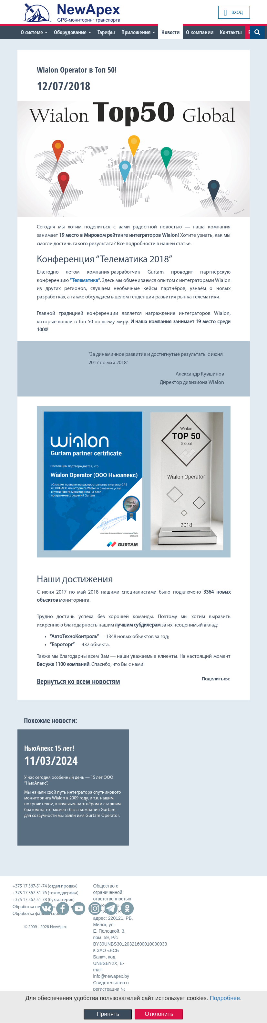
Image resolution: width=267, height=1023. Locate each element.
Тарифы (106, 32)
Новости (170, 32)
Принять (108, 1014)
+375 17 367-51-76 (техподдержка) (45, 893)
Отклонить (159, 1014)
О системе (34, 32)
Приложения (138, 32)
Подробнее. (225, 998)
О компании (199, 32)
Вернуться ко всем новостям (78, 681)
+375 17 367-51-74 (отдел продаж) (45, 886)
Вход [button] (233, 13)
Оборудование (72, 32)
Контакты (231, 32)
